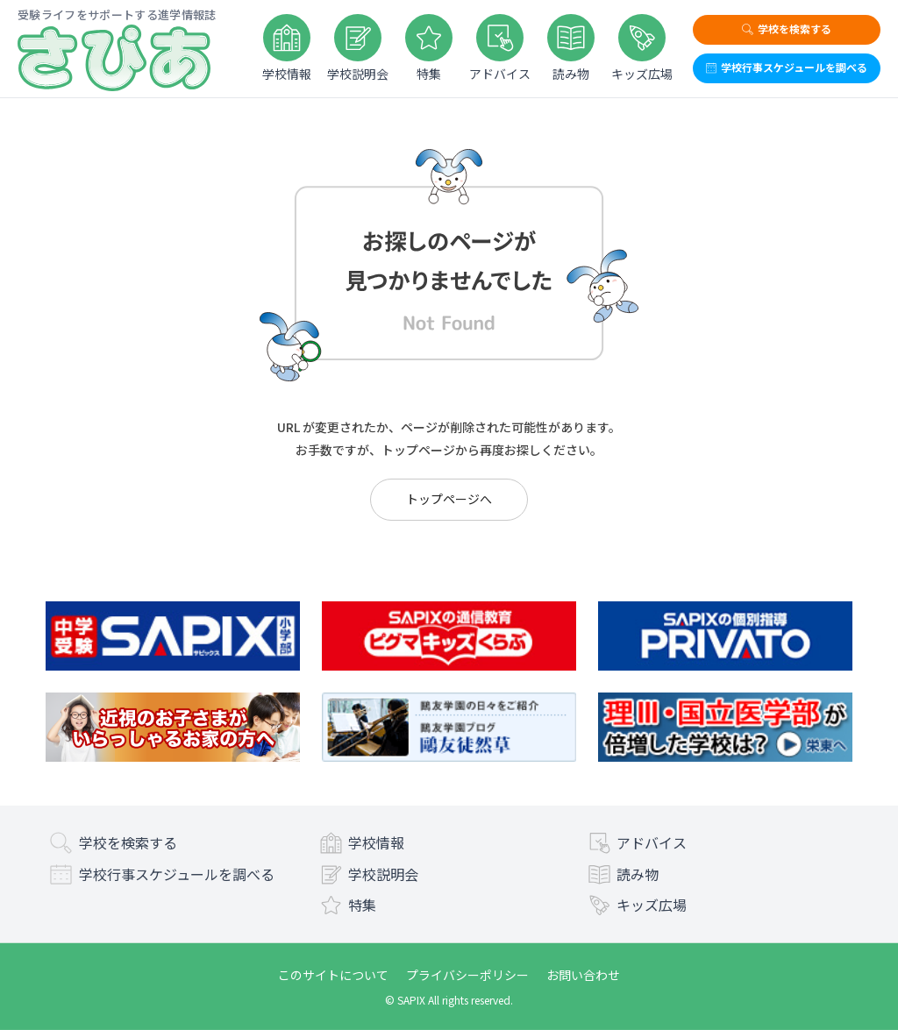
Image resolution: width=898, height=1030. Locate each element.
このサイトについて (333, 975)
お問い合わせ (583, 975)
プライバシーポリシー (467, 975)
